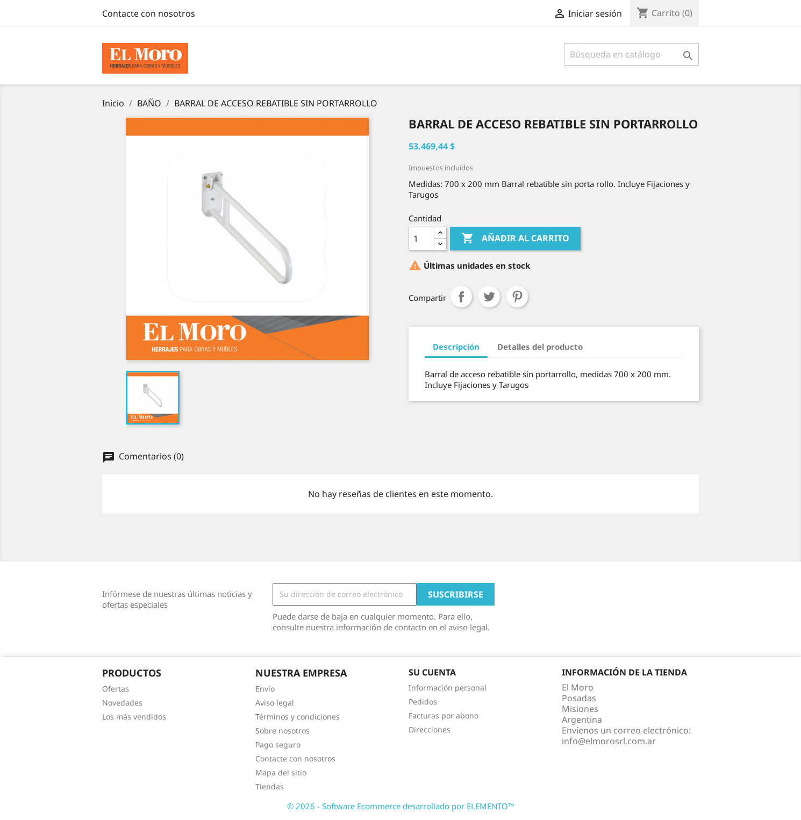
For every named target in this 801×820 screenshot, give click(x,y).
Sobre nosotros (282, 730)
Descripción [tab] (456, 346)
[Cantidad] (421, 238)
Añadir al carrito (515, 239)
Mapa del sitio (280, 772)
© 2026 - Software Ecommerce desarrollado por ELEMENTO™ (400, 806)
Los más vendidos (134, 716)
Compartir (461, 296)
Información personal (448, 687)
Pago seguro (278, 744)
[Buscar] (631, 54)
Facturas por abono (443, 715)
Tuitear (489, 296)
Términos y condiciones (297, 716)
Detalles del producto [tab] (540, 346)
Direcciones (429, 729)
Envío (265, 689)
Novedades (122, 702)
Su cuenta (432, 672)
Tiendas (269, 786)
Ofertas (115, 689)
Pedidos (423, 701)
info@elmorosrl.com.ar (609, 741)
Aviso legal (274, 702)
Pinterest (517, 296)
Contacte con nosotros (148, 13)
